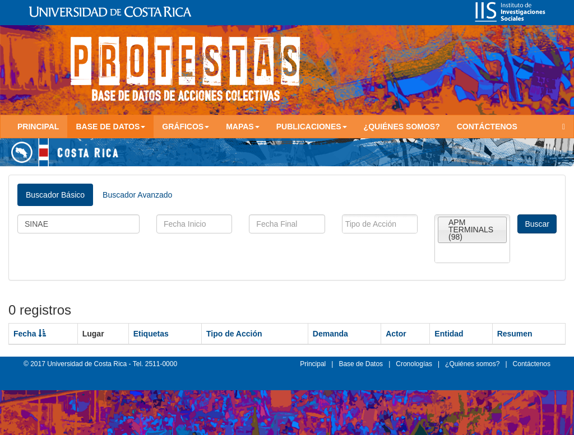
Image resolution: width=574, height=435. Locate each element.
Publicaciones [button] (311, 126)
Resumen (515, 333)
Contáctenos (487, 126)
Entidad (448, 333)
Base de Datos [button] (110, 126)
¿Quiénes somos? (402, 126)
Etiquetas (151, 333)
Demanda (330, 333)
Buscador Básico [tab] (55, 194)
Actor (396, 333)
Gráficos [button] (185, 126)
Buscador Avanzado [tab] (137, 194)
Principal (38, 126)
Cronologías (414, 364)
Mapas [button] (243, 126)
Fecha (29, 333)
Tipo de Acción (234, 333)
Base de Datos (361, 364)
